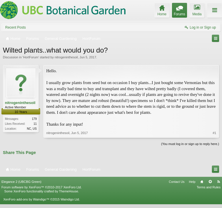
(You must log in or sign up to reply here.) (190, 144)
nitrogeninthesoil (66, 57)
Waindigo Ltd (69, 199)
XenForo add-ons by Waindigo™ (26, 199)
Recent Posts (15, 27)
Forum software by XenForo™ (41, 187)
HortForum (30, 57)
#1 (214, 133)
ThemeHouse (68, 191)
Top (210, 182)
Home (202, 182)
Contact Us (176, 181)
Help (192, 181)
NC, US (32, 128)
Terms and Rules (209, 187)
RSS (219, 182)
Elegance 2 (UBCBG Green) (21, 181)
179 (34, 118)
